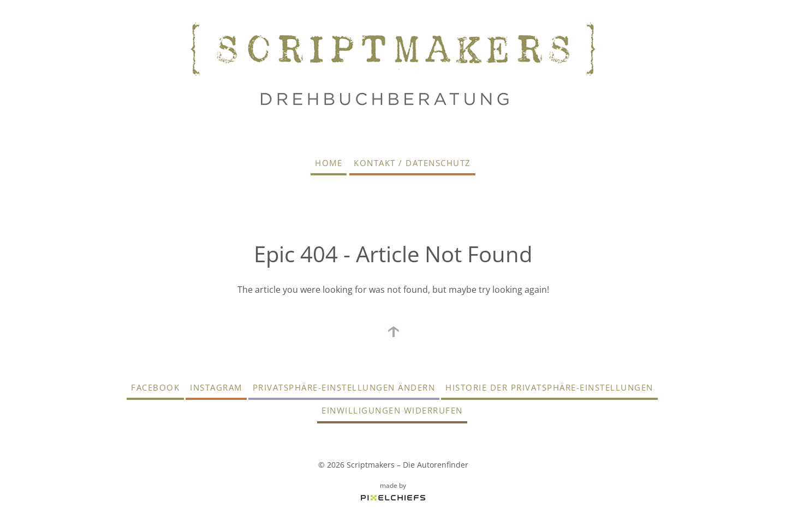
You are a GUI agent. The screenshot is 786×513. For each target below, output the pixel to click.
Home (328, 162)
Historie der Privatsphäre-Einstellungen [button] (549, 387)
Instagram (216, 387)
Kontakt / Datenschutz (412, 162)
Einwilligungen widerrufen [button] (392, 410)
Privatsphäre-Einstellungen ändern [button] (344, 387)
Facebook (155, 387)
